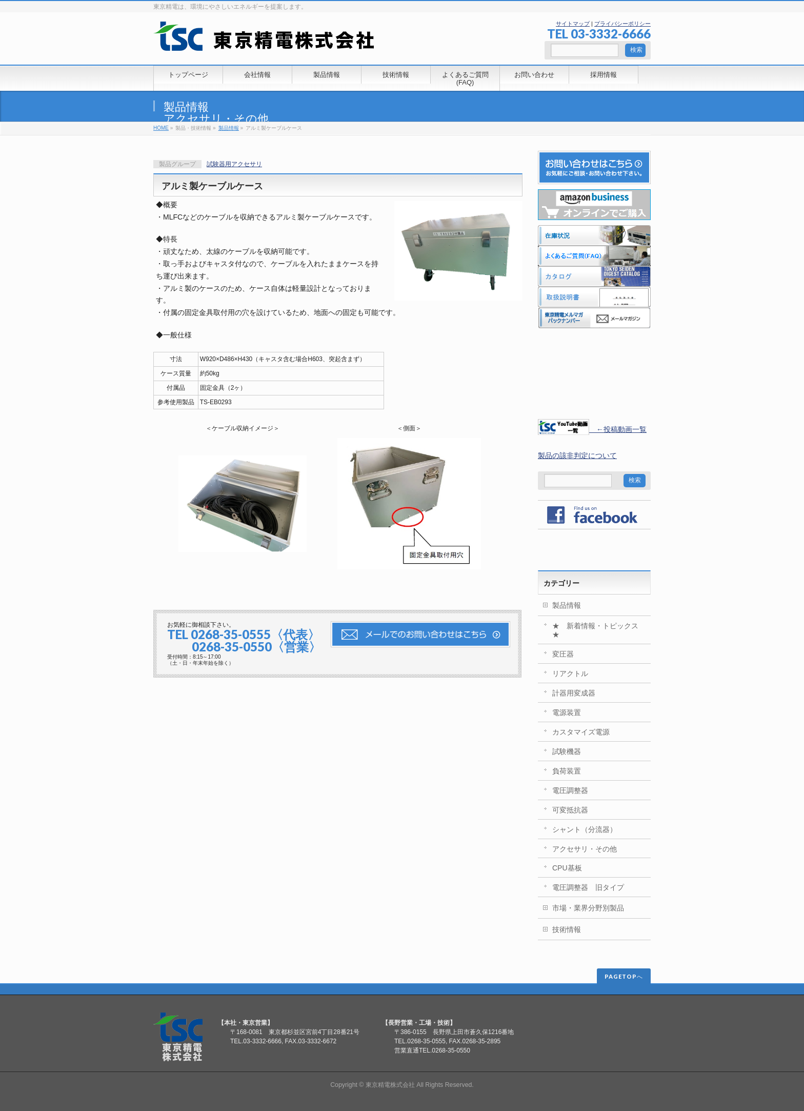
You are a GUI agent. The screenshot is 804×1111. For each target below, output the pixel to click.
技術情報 (566, 929)
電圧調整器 (570, 790)
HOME (161, 128)
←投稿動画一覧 (592, 429)
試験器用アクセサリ (234, 164)
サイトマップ (573, 24)
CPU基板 (567, 868)
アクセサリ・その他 (216, 118)
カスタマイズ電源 (581, 732)
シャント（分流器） (584, 829)
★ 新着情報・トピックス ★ (599, 630)
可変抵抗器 (570, 810)
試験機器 (566, 751)
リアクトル (570, 673)
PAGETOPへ (624, 976)
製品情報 (186, 107)
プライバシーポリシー (622, 24)
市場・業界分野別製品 (588, 908)
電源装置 (566, 712)
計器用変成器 (573, 693)
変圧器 (563, 654)
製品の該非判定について (577, 455)
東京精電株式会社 (390, 1084)
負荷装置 (566, 771)
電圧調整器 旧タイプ (588, 887)
